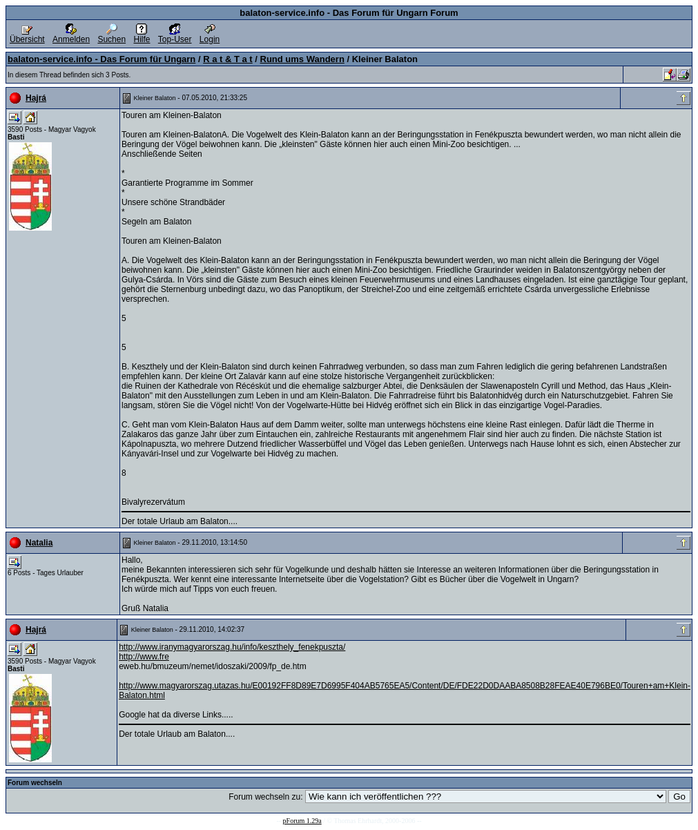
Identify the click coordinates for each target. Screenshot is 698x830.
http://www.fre (144, 657)
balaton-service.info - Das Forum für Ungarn (101, 59)
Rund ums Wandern (302, 59)
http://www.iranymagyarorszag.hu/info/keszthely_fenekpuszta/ (232, 647)
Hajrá (36, 98)
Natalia (39, 543)
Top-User (175, 35)
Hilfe (141, 35)
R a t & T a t (228, 59)
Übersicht (27, 35)
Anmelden (71, 35)
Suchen (111, 35)
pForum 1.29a (302, 820)
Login (210, 35)
